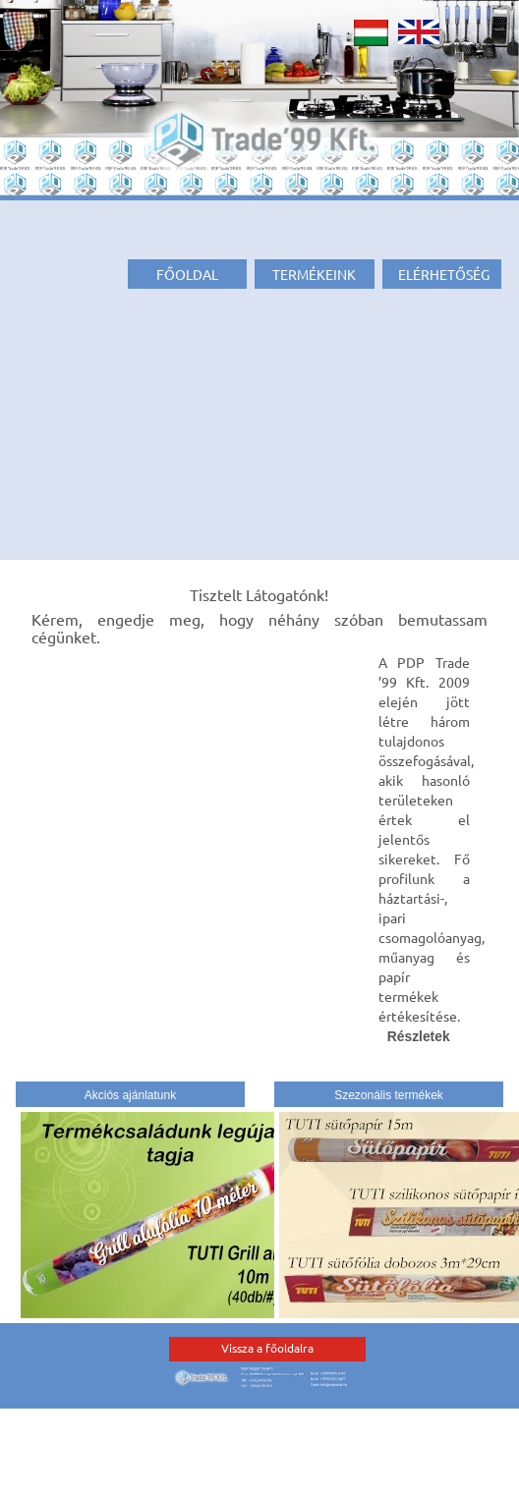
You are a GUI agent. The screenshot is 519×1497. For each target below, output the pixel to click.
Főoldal (187, 274)
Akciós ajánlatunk (130, 1095)
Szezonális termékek (388, 1095)
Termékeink (314, 274)
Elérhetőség (444, 274)
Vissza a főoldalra (267, 1348)
